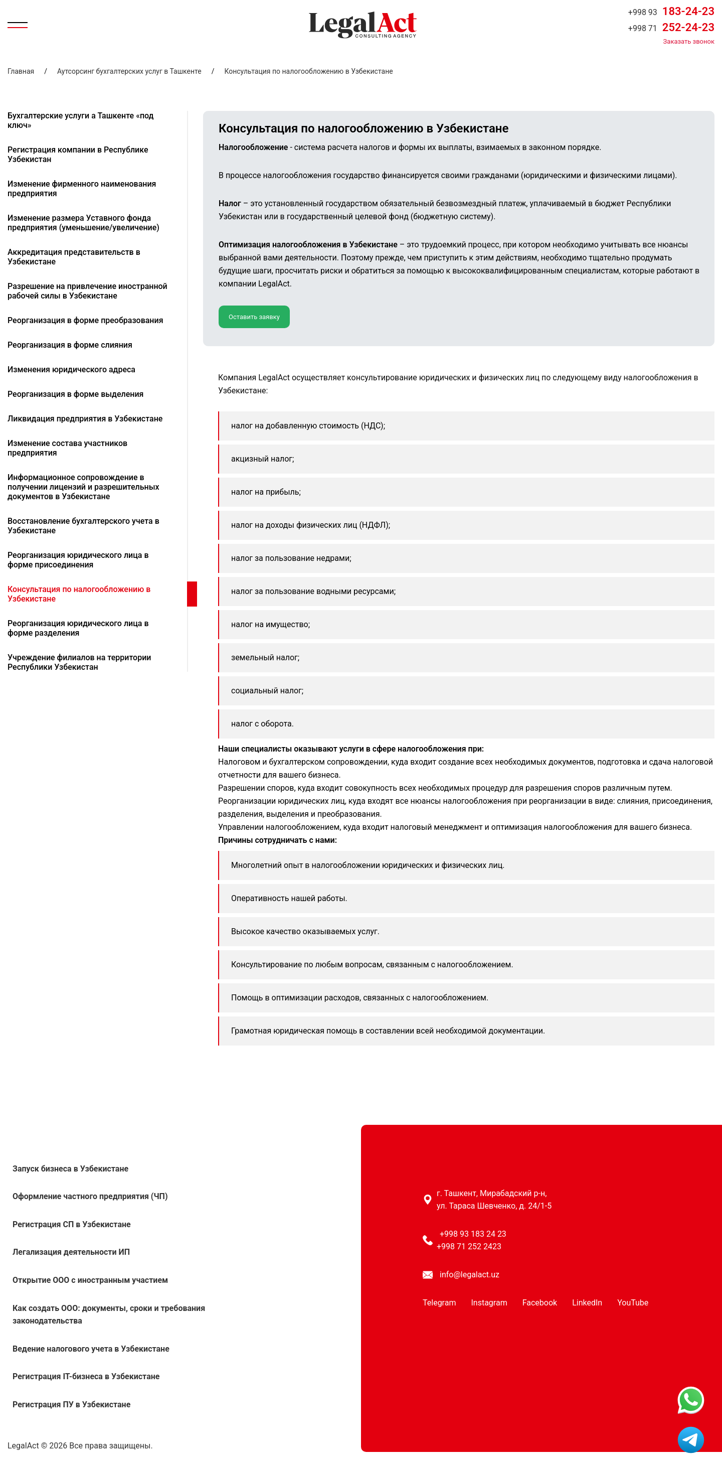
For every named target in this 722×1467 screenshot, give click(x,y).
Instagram (489, 1302)
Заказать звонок (688, 41)
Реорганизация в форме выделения (75, 394)
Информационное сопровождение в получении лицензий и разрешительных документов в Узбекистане (83, 487)
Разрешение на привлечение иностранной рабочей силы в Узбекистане (87, 291)
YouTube (632, 1302)
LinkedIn (587, 1302)
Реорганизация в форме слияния (70, 345)
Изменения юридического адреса (71, 369)
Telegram (439, 1302)
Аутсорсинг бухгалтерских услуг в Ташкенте (129, 71)
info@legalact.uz (469, 1274)
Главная (21, 71)
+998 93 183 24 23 (473, 1234)
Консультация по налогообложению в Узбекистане (308, 71)
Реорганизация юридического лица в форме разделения (78, 628)
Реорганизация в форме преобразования (85, 320)
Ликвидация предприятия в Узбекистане (85, 418)
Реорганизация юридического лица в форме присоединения (78, 559)
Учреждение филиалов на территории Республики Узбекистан (79, 662)
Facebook (539, 1302)
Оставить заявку (254, 317)
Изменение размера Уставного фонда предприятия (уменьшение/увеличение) (83, 222)
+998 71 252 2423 (469, 1246)
